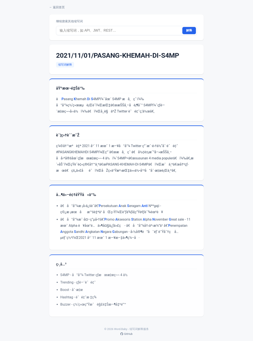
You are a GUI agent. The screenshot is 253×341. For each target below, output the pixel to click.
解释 (189, 30)
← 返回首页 (57, 7)
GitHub (126, 333)
